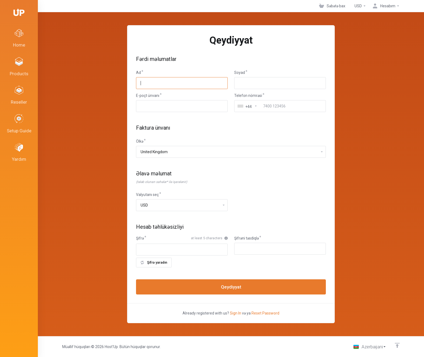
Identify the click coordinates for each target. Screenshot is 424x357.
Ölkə (139, 141)
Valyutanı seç (147, 194)
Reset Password (265, 313)
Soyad (239, 72)
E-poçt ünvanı (147, 95)
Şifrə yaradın (154, 262)
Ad (138, 72)
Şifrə (140, 238)
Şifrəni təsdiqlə (246, 238)
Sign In (235, 313)
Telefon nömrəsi (248, 95)
